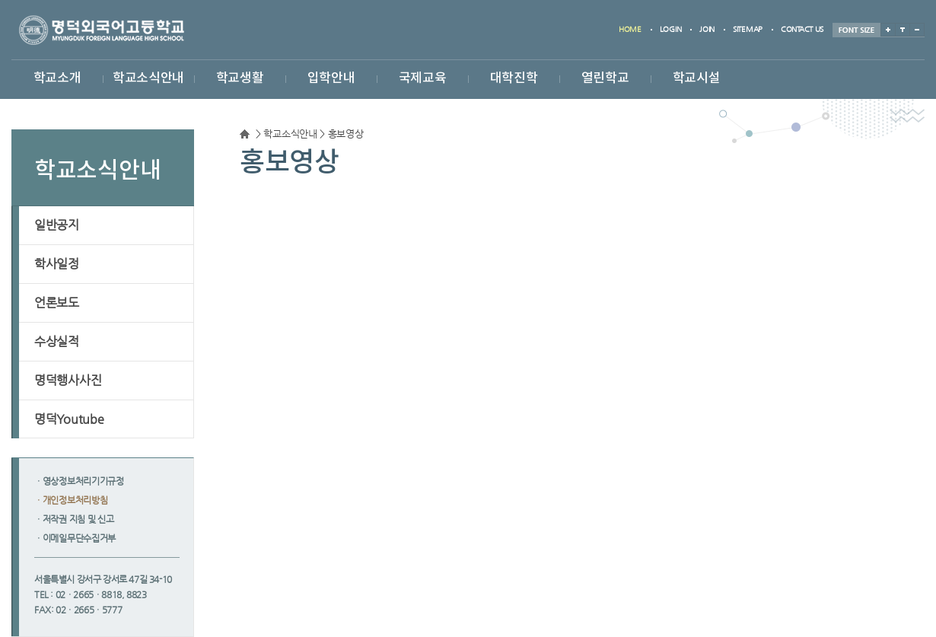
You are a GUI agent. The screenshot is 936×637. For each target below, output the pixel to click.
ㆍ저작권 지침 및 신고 (73, 519)
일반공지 (56, 225)
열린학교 (605, 78)
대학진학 (514, 78)
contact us (802, 29)
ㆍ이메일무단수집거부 (75, 538)
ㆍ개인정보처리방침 (70, 500)
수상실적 (56, 341)
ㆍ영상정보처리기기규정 (79, 481)
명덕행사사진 (67, 380)
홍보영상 (346, 134)
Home (245, 134)
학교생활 (240, 78)
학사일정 (56, 263)
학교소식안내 (148, 78)
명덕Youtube (68, 419)
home (630, 29)
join (707, 29)
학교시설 (697, 78)
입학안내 (331, 78)
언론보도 (56, 302)
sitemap (747, 29)
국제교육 (423, 78)
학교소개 (57, 78)
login (671, 29)
